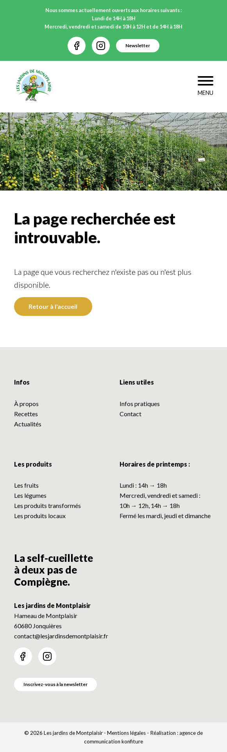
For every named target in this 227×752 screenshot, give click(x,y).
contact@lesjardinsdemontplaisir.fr (61, 636)
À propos (26, 403)
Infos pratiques (140, 403)
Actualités (27, 424)
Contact (130, 413)
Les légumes (30, 495)
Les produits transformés (47, 505)
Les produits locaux (40, 515)
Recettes (26, 413)
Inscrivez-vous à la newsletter (55, 684)
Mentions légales (126, 733)
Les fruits (26, 485)
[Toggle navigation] (205, 86)
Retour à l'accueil (53, 306)
